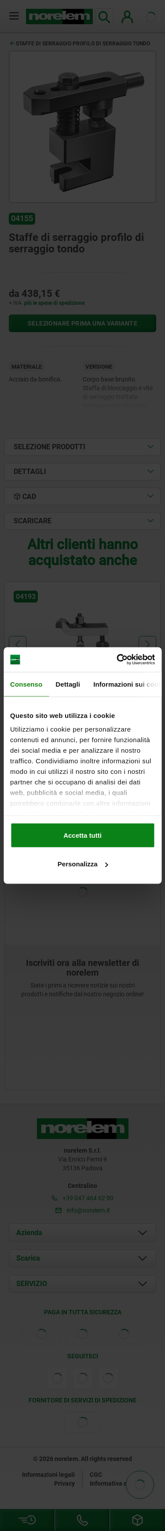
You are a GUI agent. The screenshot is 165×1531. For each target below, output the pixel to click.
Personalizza (83, 864)
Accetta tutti (82, 835)
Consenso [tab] (26, 684)
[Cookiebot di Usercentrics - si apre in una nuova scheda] (117, 660)
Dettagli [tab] (67, 684)
